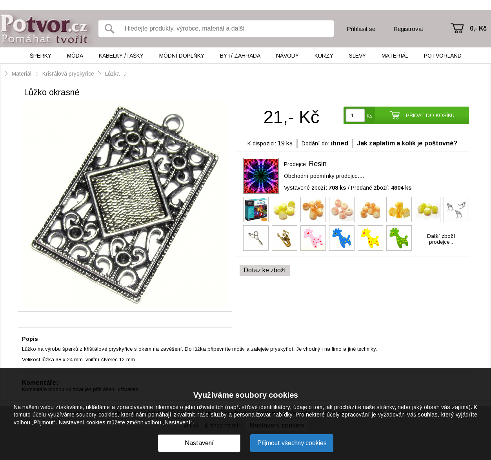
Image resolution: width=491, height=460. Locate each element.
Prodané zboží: (381, 188)
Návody (287, 56)
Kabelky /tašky (121, 56)
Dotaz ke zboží (265, 270)
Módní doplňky (181, 56)
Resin (318, 164)
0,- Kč (478, 28)
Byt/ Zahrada (240, 56)
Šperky (40, 56)
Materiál (395, 56)
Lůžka (112, 74)
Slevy (357, 56)
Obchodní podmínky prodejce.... (324, 176)
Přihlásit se (361, 28)
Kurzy (324, 56)
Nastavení (199, 443)
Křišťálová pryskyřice (68, 74)
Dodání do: (315, 143)
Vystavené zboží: (315, 188)
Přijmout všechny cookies (292, 443)
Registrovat (408, 28)
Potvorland (443, 56)
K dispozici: (261, 143)
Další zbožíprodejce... (441, 239)
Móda (75, 56)
